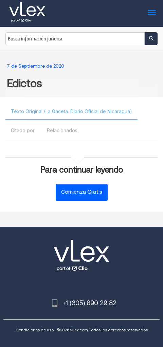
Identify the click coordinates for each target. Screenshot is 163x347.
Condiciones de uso (35, 330)
